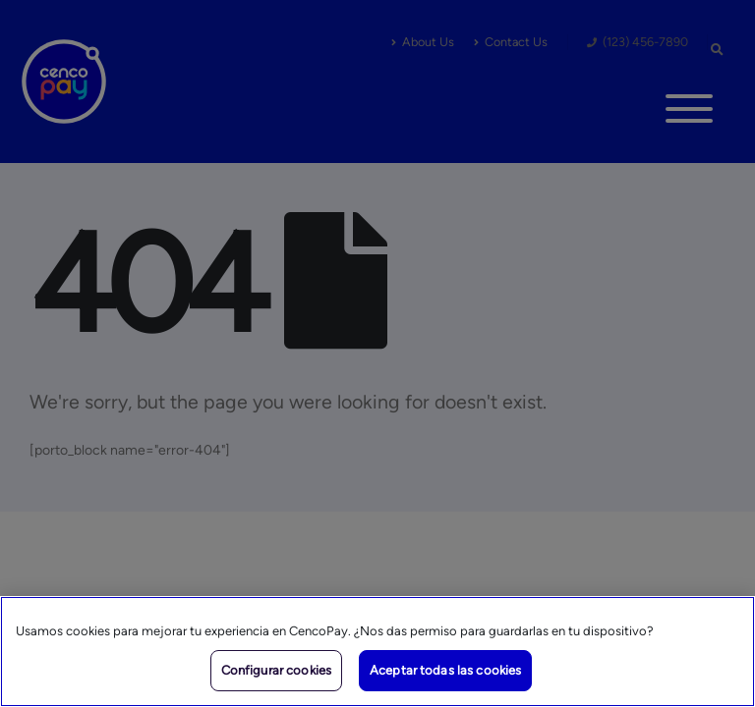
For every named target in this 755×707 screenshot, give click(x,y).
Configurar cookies (276, 670)
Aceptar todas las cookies (445, 670)
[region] (377, 651)
